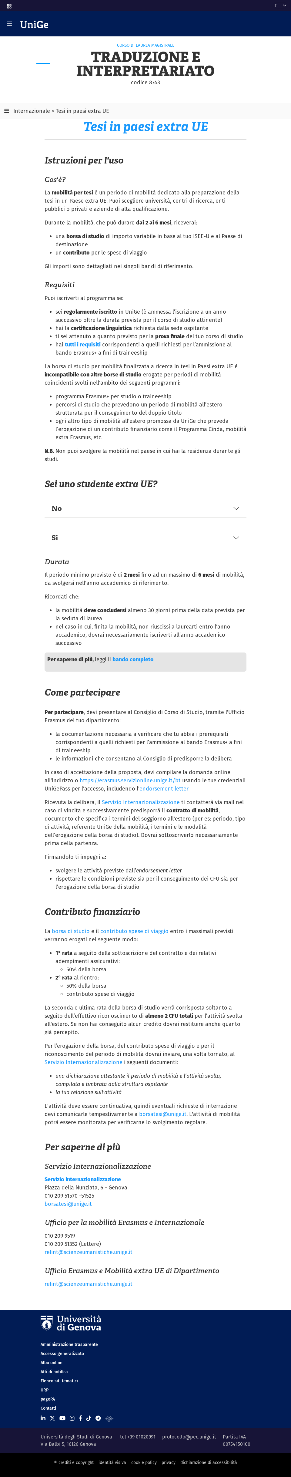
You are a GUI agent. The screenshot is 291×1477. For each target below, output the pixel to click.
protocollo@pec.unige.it (189, 1436)
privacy (169, 1462)
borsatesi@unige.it (162, 1114)
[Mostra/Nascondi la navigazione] (9, 24)
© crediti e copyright (74, 1462)
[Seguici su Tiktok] (88, 1418)
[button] (8, 4)
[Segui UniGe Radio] (109, 1418)
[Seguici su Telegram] (98, 1418)
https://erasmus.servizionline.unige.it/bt (130, 780)
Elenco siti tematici (59, 1381)
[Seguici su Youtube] (62, 1418)
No (57, 508)
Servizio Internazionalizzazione (141, 802)
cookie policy (144, 1462)
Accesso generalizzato (62, 1354)
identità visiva (112, 1462)
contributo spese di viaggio (134, 931)
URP (44, 1390)
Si (55, 537)
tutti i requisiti (83, 344)
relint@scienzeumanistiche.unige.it (88, 1252)
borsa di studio (71, 931)
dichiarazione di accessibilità (208, 1462)
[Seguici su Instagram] (72, 1418)
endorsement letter (164, 788)
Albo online (51, 1363)
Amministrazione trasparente (69, 1344)
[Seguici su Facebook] (80, 1418)
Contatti (48, 1408)
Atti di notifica (54, 1372)
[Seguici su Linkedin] (43, 1418)
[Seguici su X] (52, 1418)
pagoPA (48, 1399)
